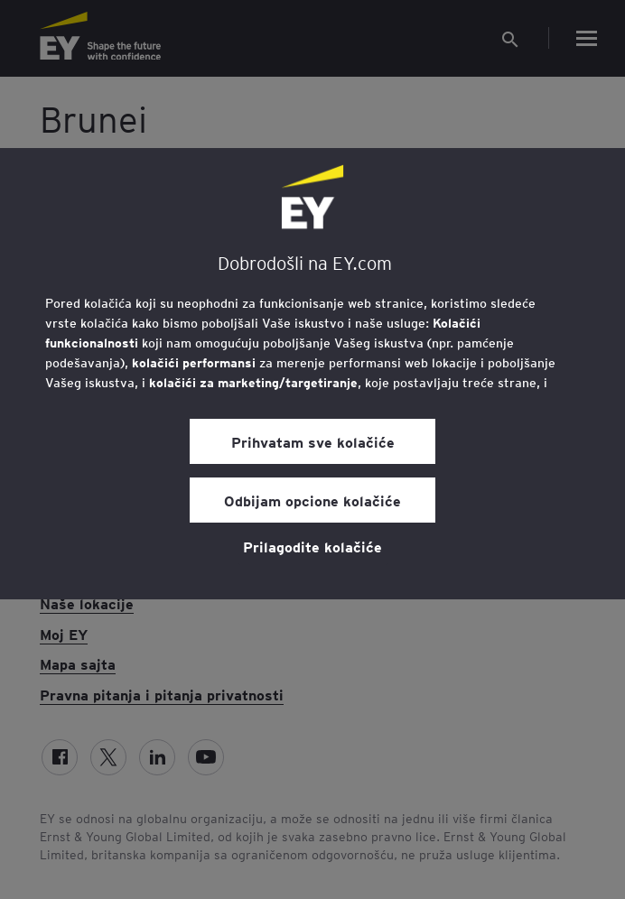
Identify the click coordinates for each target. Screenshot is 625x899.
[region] (312, 373)
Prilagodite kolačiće (312, 546)
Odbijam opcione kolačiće (312, 500)
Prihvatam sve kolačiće (313, 441)
